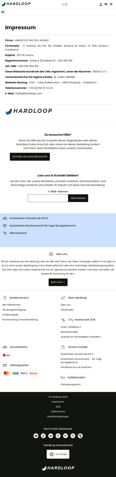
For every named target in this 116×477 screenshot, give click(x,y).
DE (65, 4)
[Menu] (3, 12)
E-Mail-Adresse (58, 191)
